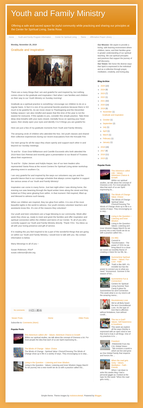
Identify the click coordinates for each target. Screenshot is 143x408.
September (108, 123)
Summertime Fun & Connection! (119, 280)
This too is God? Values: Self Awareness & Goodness (121, 321)
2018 (103, 147)
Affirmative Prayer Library (101, 37)
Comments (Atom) (30, 322)
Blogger (98, 395)
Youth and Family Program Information (34, 37)
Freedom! (115, 341)
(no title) (114, 238)
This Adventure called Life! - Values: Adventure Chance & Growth (52, 335)
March (106, 135)
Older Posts (84, 318)
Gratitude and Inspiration (27, 50)
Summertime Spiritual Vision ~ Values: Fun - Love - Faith (120, 259)
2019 (103, 108)
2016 (103, 154)
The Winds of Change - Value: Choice (41, 349)
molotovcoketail (76, 395)
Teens (83, 37)
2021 (103, 101)
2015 (103, 158)
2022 (103, 97)
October (106, 120)
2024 (103, 89)
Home (11, 37)
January (106, 142)
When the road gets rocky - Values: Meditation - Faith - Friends (119, 363)
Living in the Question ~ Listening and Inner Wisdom (47, 362)
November (107, 112)
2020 (103, 105)
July (105, 127)
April (105, 131)
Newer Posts (17, 318)
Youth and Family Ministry (58, 13)
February (107, 138)
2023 (103, 93)
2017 (103, 151)
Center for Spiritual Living (66, 37)
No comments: (20, 310)
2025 (103, 86)
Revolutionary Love (119, 300)
